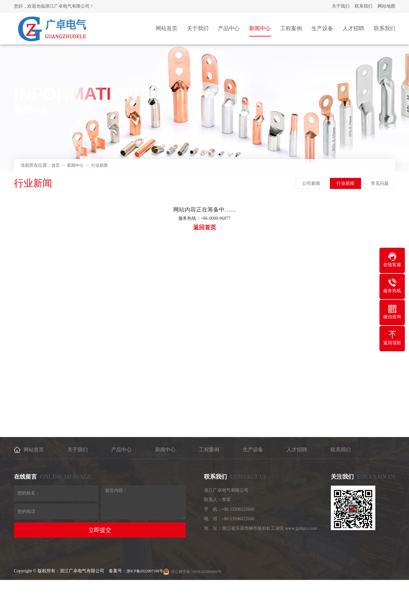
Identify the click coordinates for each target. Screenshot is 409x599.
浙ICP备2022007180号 (144, 571)
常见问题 (380, 183)
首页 (55, 165)
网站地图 (386, 6)
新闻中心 (75, 165)
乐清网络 (365, 590)
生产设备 (253, 449)
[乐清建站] (382, 590)
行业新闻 (99, 165)
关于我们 (341, 6)
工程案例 (209, 449)
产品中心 (121, 449)
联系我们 (363, 6)
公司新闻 (311, 183)
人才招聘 (297, 449)
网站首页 (34, 449)
